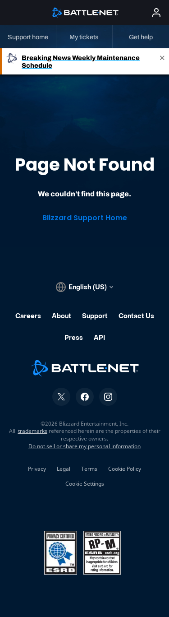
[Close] (162, 61)
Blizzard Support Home (84, 218)
